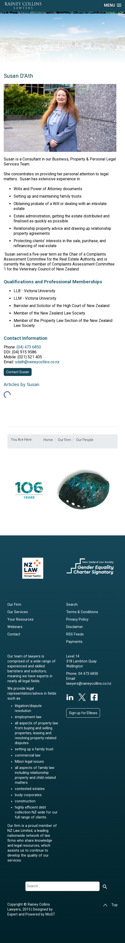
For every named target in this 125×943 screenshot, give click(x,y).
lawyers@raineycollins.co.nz (88, 683)
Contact (13, 634)
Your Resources (20, 619)
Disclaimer (74, 627)
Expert (13, 914)
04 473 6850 (88, 674)
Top (110, 905)
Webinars (14, 627)
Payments (74, 642)
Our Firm (14, 604)
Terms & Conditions (82, 612)
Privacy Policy (77, 619)
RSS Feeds (75, 634)
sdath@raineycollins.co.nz (37, 362)
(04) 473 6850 (29, 347)
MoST (50, 914)
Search (72, 604)
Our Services (17, 612)
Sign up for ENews (83, 713)
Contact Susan (17, 372)
